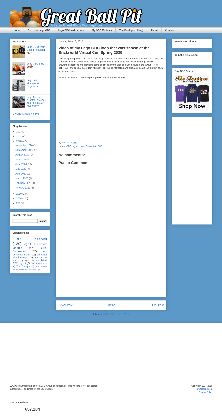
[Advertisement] (111, 270)
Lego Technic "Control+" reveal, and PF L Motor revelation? (36, 101)
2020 (19, 141)
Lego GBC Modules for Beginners (33, 83)
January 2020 (23, 187)
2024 (19, 131)
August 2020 (22, 154)
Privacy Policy (205, 392)
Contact (169, 30)
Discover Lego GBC (39, 30)
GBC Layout (72, 146)
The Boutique (23, 266)
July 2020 (21, 159)
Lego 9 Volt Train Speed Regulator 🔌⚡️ (36, 49)
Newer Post (65, 305)
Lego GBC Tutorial (34, 260)
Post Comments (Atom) (118, 314)
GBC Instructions (39, 263)
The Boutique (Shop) (131, 30)
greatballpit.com (204, 389)
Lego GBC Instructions (71, 30)
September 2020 (24, 150)
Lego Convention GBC (91, 146)
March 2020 (22, 178)
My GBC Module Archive (25, 113)
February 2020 (23, 183)
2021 (19, 136)
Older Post (157, 305)
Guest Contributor (30, 269)
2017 (19, 203)
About (154, 30)
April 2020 (21, 173)
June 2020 (21, 164)
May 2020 (21, 168)
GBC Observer (29, 239)
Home (17, 30)
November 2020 (24, 145)
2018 (19, 198)
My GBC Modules (102, 30)
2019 (19, 193)
